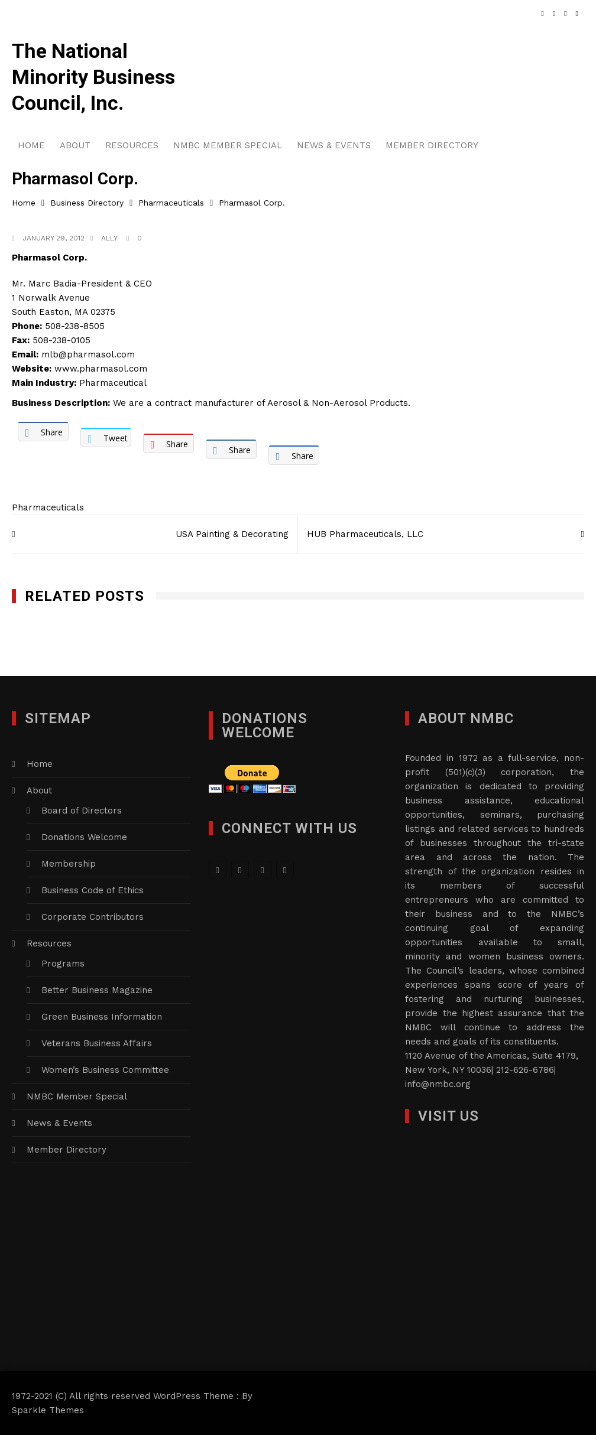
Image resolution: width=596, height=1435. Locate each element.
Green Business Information (101, 1016)
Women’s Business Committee (105, 1070)
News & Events (334, 145)
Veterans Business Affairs (96, 1043)
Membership (68, 863)
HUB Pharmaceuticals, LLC (365, 534)
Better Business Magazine (97, 990)
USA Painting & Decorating (232, 534)
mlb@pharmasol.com (88, 354)
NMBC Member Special (227, 145)
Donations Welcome (84, 837)
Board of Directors (81, 810)
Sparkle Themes (48, 1410)
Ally (109, 238)
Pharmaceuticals (48, 507)
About (75, 145)
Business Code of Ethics (92, 890)
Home (31, 145)
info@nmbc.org (438, 1084)
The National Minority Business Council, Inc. (94, 77)
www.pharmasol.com (100, 368)
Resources (131, 145)
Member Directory (432, 145)
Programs (63, 963)
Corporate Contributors (92, 917)
